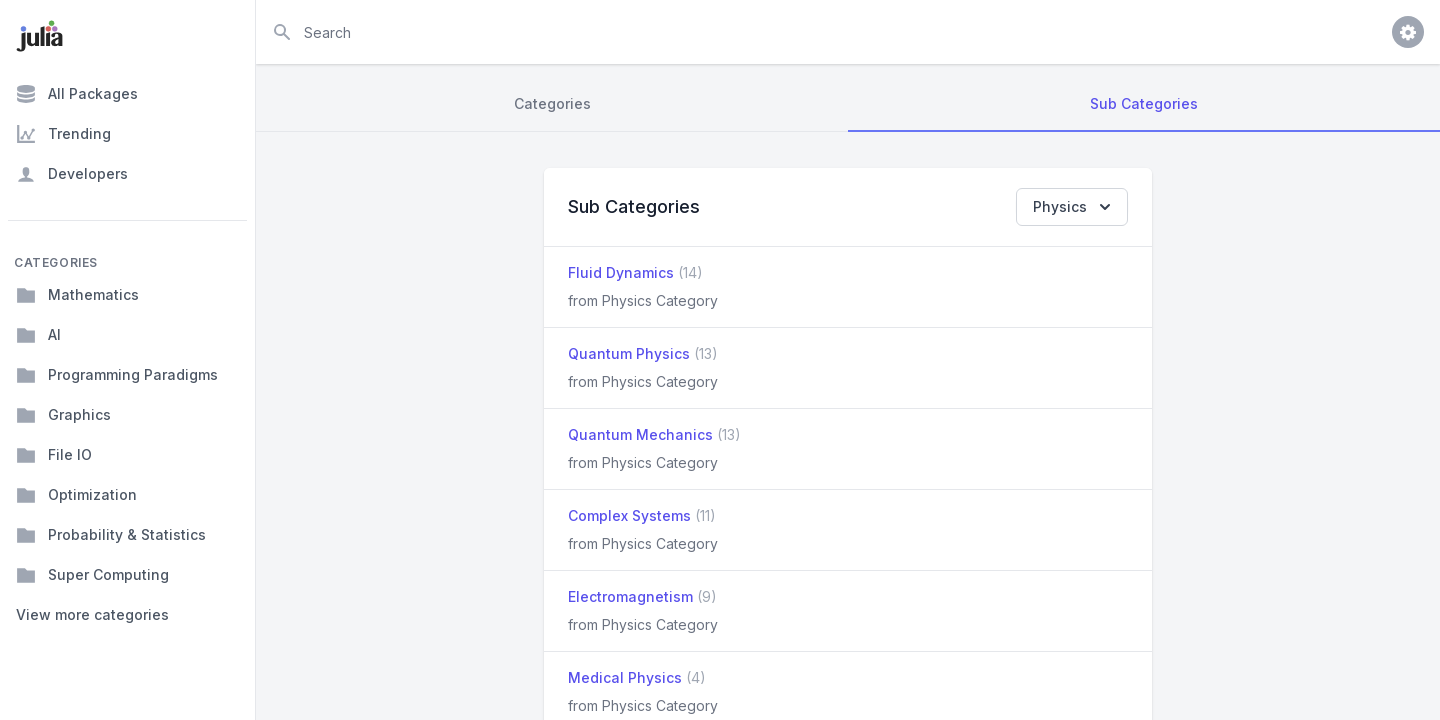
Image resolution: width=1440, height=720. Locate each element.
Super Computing (92, 575)
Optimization (76, 495)
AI (38, 335)
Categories (552, 103)
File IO (54, 455)
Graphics (63, 415)
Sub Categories (1144, 103)
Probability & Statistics (111, 535)
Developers (72, 174)
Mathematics (77, 295)
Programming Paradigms (117, 375)
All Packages (77, 94)
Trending (63, 134)
